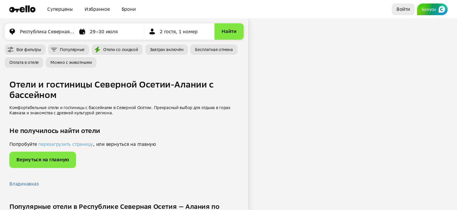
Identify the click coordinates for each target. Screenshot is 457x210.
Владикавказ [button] (23, 184)
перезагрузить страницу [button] (65, 144)
